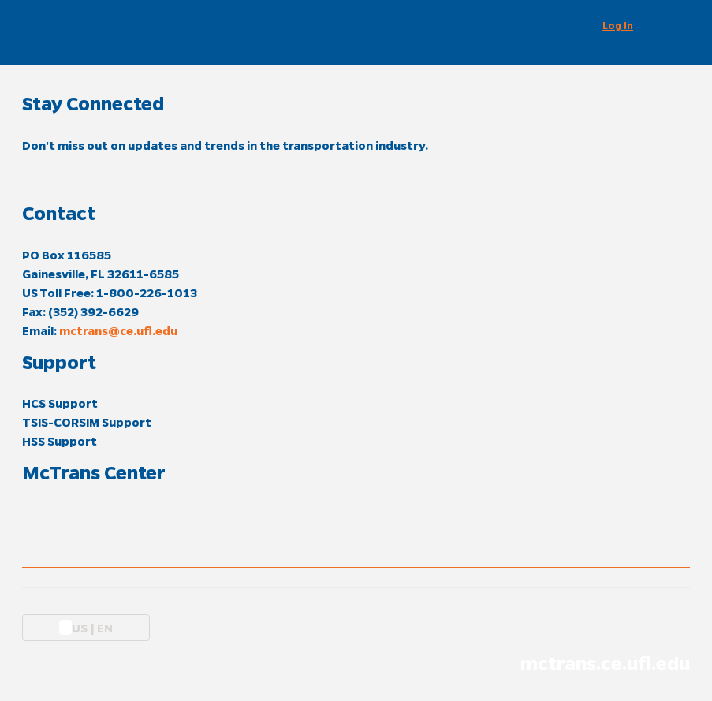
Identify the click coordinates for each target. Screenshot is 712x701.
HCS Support (60, 403)
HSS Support (59, 441)
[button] (627, 25)
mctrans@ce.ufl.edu (118, 330)
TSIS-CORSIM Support (86, 422)
